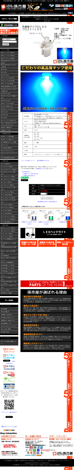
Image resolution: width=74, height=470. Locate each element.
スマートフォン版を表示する (9, 412)
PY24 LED (4, 112)
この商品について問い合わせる (30, 173)
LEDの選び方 (28, 13)
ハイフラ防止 (5, 290)
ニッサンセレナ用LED (7, 192)
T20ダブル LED (5, 93)
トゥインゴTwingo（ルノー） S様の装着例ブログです (35, 160)
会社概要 (21, 13)
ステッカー (4, 145)
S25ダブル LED (5, 100)
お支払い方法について (7, 317)
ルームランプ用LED (7, 236)
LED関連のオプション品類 (8, 142)
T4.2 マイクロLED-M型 (7, 81)
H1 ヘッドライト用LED (7, 55)
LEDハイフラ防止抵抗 (7, 136)
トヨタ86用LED (5, 163)
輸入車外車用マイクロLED (8, 86)
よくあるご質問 (46, 13)
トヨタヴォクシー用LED (8, 176)
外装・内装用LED (6, 127)
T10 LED (4, 69)
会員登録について (6, 323)
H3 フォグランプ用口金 (8, 58)
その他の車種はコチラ (7, 222)
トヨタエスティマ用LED (8, 179)
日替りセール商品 (6, 293)
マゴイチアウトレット (7, 150)
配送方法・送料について (8, 320)
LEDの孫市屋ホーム (13, 13)
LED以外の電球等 (6, 148)
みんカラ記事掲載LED (7, 262)
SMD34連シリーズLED (7, 268)
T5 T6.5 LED (5, 75)
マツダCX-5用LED (6, 210)
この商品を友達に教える (28, 175)
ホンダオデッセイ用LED (8, 197)
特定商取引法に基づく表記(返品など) (28, 460)
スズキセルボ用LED (7, 204)
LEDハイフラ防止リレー (8, 139)
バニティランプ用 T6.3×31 (8, 120)
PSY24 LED (4, 114)
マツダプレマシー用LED (8, 216)
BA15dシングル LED (7, 109)
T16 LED (4, 72)
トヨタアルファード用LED (8, 169)
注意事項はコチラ (40, 168)
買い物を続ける (26, 171)
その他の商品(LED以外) (8, 157)
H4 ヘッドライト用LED (7, 52)
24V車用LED (5, 255)
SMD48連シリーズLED (7, 265)
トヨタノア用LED (6, 182)
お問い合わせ (54, 13)
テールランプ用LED (7, 234)
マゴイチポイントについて (8, 326)
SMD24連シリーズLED (7, 271)
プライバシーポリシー (64, 460)
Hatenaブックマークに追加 (9, 426)
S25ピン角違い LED (6, 106)
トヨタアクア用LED (7, 166)
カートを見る (62, 13)
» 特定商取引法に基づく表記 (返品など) (47, 201)
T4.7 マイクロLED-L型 (7, 78)
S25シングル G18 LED (7, 103)
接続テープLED (5, 130)
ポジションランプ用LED (8, 228)
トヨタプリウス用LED (7, 185)
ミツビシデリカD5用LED (8, 219)
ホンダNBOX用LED (6, 195)
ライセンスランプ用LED (8, 231)
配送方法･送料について (53, 460)
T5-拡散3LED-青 (63, 222)
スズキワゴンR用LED (7, 207)
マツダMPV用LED (6, 213)
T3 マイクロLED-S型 (7, 83)
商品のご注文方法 (37, 13)
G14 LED (4, 117)
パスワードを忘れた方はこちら (9, 27)
